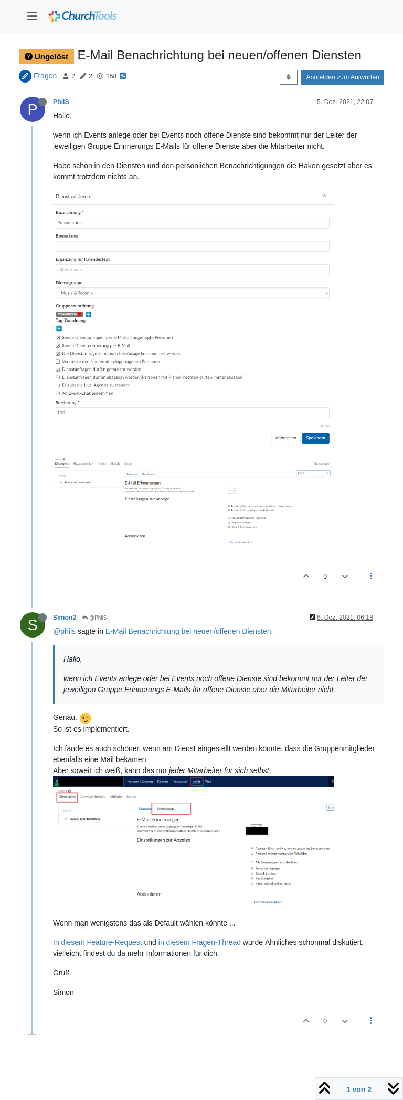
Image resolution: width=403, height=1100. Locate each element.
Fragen (45, 75)
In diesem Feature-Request (97, 942)
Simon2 (64, 617)
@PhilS (94, 618)
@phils (64, 631)
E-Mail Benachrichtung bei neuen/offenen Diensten (188, 631)
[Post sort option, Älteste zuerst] (288, 77)
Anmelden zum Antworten (342, 77)
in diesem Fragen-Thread (199, 942)
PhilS (61, 102)
